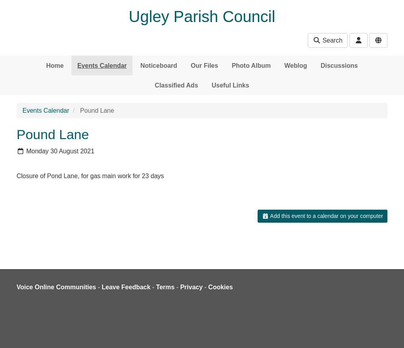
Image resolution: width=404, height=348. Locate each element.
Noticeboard (158, 65)
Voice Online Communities (56, 287)
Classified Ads (176, 85)
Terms (165, 287)
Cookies (220, 287)
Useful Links (230, 85)
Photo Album (251, 65)
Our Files (204, 65)
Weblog (295, 65)
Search (327, 40)
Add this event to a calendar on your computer (322, 216)
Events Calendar (102, 65)
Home (55, 65)
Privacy (191, 287)
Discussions (339, 65)
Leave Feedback (126, 287)
